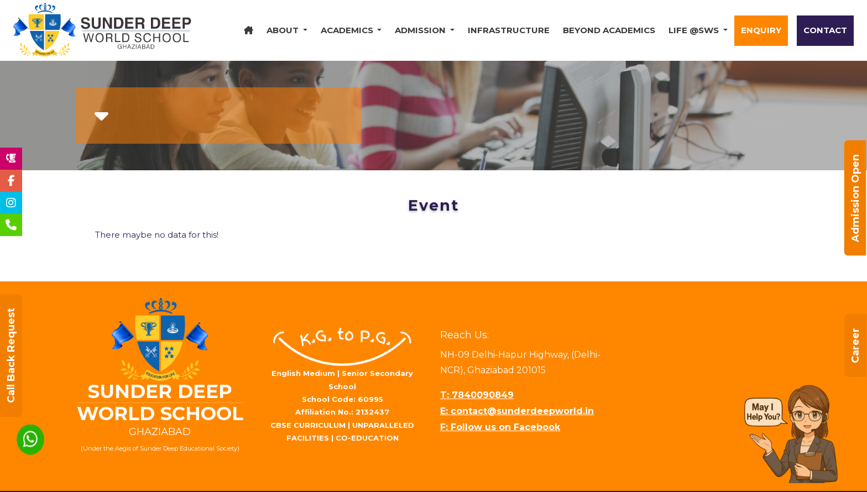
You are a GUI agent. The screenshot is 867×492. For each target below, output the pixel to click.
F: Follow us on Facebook (500, 427)
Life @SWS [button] (694, 30)
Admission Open (855, 198)
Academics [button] (348, 30)
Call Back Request (11, 355)
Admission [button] (421, 30)
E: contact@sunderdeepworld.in (517, 411)
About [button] (284, 30)
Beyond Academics (609, 30)
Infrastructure (509, 30)
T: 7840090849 (477, 395)
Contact (825, 30)
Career (855, 345)
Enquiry (761, 30)
